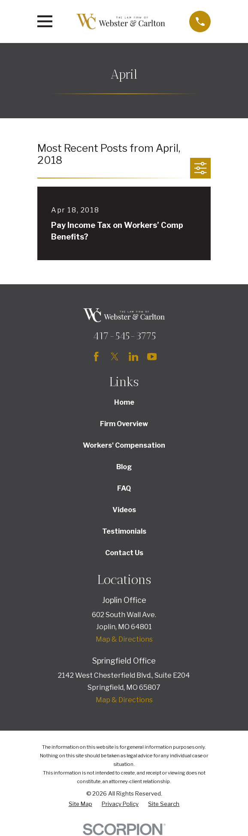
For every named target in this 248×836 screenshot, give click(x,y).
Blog (124, 467)
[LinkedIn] (133, 356)
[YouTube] (152, 356)
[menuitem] (80, 804)
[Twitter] (114, 356)
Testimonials (124, 531)
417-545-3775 (124, 335)
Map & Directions (124, 639)
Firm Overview (124, 424)
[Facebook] (96, 356)
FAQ (124, 488)
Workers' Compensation (124, 445)
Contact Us (124, 553)
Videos (124, 510)
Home (124, 402)
